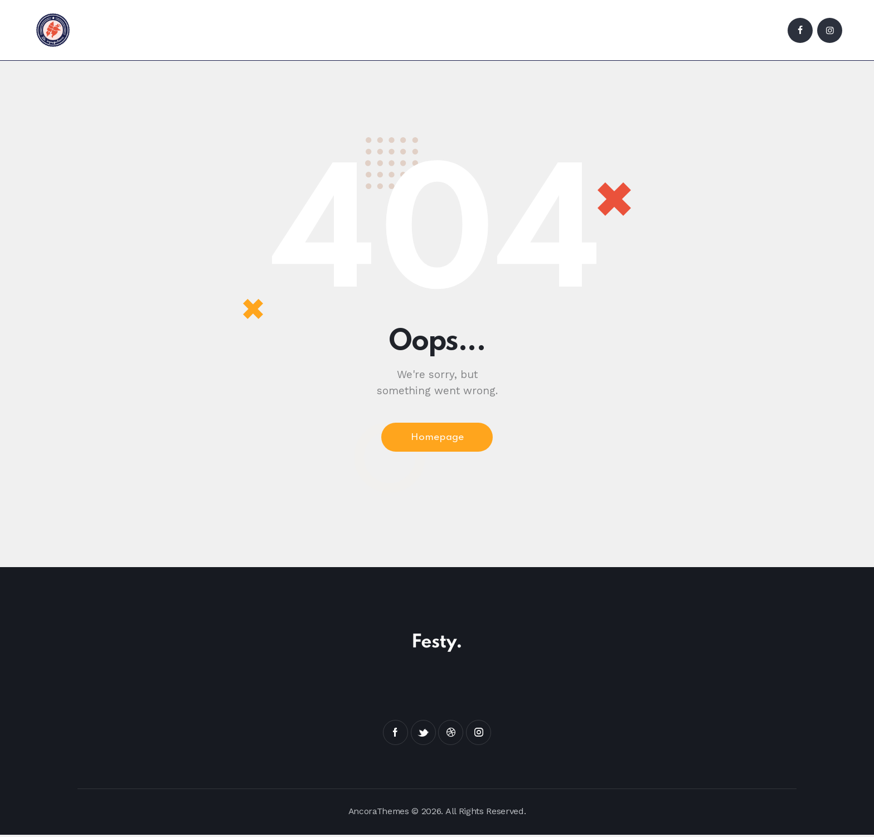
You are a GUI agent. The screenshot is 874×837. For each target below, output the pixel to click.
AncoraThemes (378, 812)
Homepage (437, 438)
